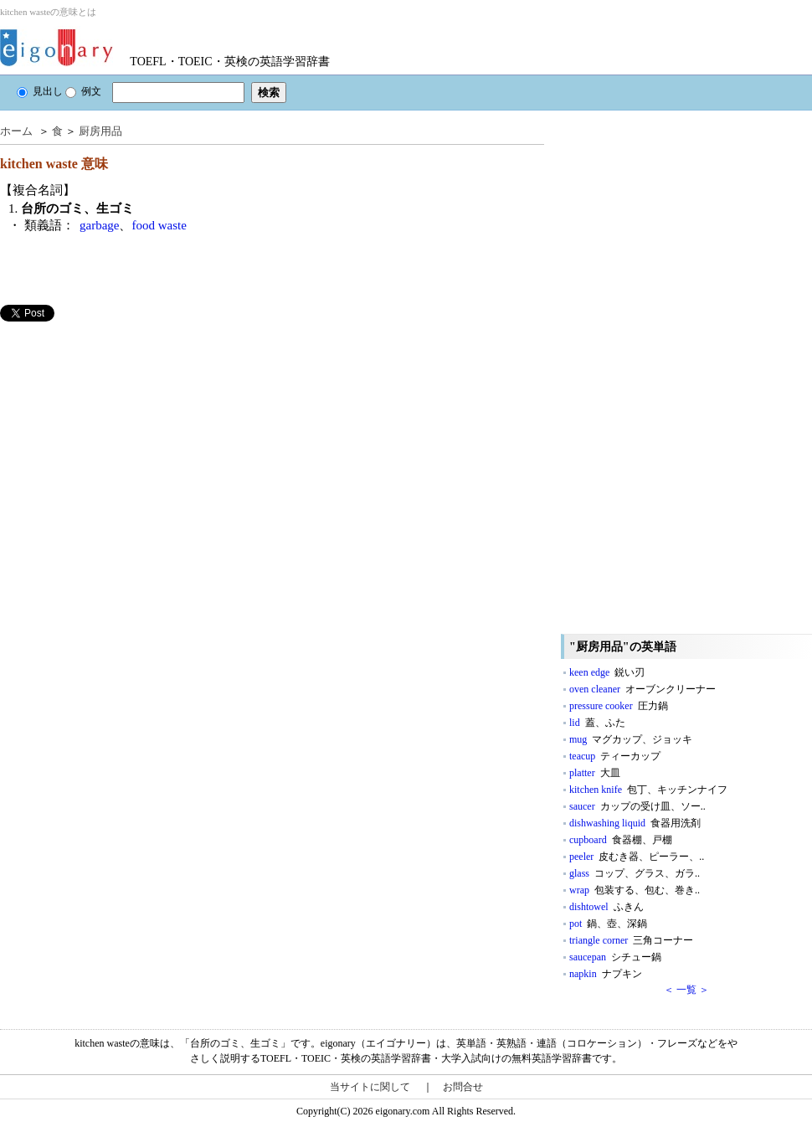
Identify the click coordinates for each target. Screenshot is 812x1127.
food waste (158, 225)
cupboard (620, 840)
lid (597, 722)
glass (634, 873)
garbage (99, 225)
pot (608, 923)
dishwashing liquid (635, 823)
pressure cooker (618, 706)
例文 (83, 91)
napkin (605, 974)
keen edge (607, 672)
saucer (637, 806)
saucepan (615, 957)
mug (630, 739)
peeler (636, 856)
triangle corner (631, 940)
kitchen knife (648, 789)
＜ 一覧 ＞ (686, 990)
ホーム (16, 131)
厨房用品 (100, 131)
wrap (634, 890)
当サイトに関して (370, 1087)
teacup (614, 756)
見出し (40, 91)
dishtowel (606, 907)
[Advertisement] (125, 438)
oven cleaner (642, 689)
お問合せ (463, 1087)
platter (594, 773)
